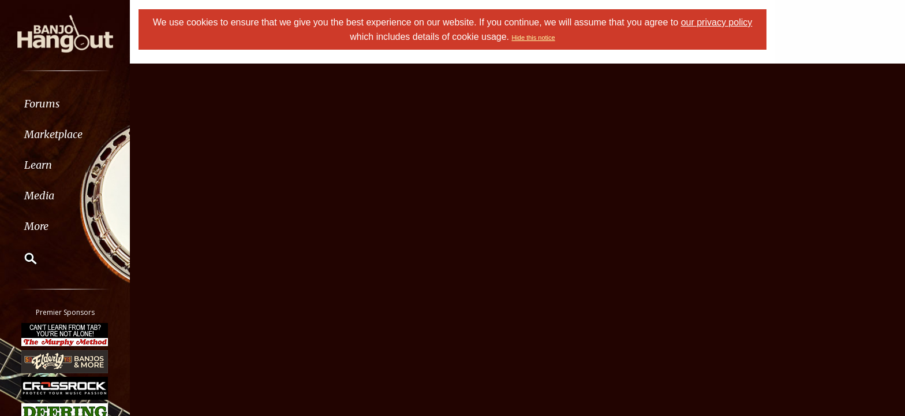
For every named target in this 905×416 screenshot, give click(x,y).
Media (39, 195)
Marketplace (53, 134)
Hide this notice (533, 37)
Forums (42, 103)
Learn (38, 165)
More (36, 226)
